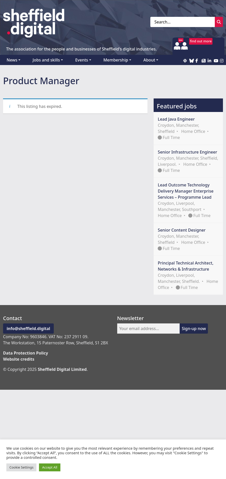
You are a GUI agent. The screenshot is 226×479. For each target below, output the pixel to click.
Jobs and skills (46, 60)
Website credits (18, 359)
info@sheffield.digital (28, 328)
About (149, 60)
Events (81, 60)
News (12, 60)
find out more (201, 41)
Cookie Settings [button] (21, 467)
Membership (115, 60)
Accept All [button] (49, 467)
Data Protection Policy (25, 353)
